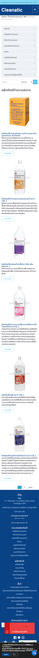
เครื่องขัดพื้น (19, 564)
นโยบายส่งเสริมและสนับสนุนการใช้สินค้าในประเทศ (19, 590)
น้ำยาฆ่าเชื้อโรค (19, 578)
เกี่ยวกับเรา (19, 615)
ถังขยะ (19, 541)
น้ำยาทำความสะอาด (19, 534)
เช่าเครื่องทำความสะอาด (19, 2)
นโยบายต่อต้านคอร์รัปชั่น (19, 601)
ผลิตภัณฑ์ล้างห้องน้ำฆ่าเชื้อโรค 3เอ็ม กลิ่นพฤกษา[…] (17, 265)
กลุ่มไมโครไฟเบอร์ (19, 545)
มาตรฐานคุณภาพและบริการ (19, 587)
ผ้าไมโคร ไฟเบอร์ (19, 571)
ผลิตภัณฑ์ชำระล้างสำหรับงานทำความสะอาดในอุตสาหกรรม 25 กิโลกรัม (19, 134)
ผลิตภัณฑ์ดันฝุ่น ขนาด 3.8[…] (13, 394)
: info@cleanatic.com (21, 523)
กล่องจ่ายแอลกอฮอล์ (19, 574)
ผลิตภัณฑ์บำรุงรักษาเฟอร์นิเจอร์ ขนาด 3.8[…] (19, 455)
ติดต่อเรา (31, 2)
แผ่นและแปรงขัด (19, 548)
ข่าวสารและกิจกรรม (5, 2)
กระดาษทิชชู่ (19, 568)
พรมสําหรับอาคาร (20, 552)
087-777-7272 (19, 518)
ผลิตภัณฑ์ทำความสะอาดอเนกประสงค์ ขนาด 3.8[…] (18, 199)
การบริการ (12, 2)
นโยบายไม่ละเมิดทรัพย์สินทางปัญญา (19, 608)
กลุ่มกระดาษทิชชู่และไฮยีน (19, 555)
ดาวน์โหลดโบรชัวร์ (19, 631)
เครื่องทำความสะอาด (20, 531)
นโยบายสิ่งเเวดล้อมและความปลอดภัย (19, 597)
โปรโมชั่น (26, 2)
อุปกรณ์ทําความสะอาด (19, 538)
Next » (31, 487)
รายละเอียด (8, 153)
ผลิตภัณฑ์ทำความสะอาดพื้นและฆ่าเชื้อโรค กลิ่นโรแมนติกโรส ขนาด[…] (19, 325)
